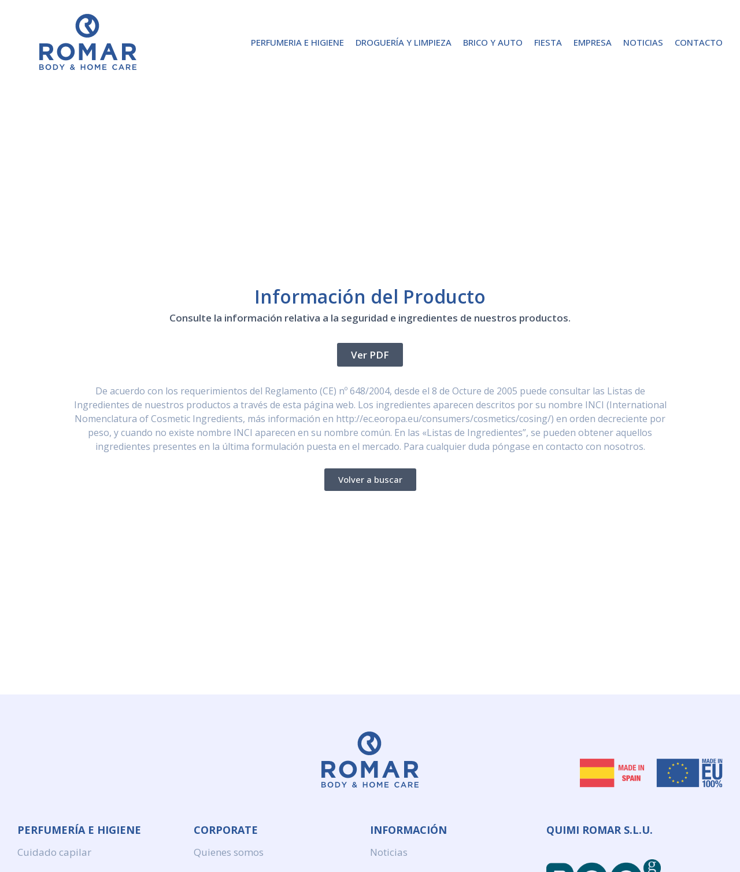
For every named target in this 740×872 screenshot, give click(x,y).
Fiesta (548, 42)
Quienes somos (229, 852)
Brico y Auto (493, 42)
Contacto (699, 42)
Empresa (593, 42)
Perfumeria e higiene (297, 42)
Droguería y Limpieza (404, 42)
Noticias (643, 42)
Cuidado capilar (54, 852)
